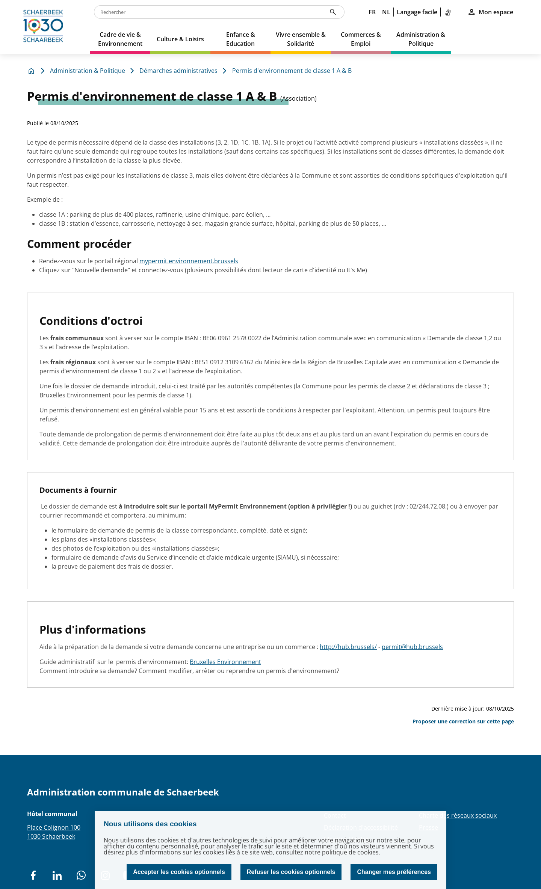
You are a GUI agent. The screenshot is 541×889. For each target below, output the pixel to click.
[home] (45, 27)
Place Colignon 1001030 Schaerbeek (53, 832)
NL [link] (386, 12)
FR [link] (372, 12)
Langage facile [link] (417, 12)
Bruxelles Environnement (225, 662)
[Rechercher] (333, 12)
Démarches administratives (178, 70)
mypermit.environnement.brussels (188, 261)
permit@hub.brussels (412, 647)
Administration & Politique (87, 70)
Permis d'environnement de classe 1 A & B (292, 70)
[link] (449, 12)
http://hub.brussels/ (348, 647)
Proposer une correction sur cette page (463, 721)
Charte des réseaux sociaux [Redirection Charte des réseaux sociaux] (458, 815)
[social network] (33, 875)
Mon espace (490, 12)
